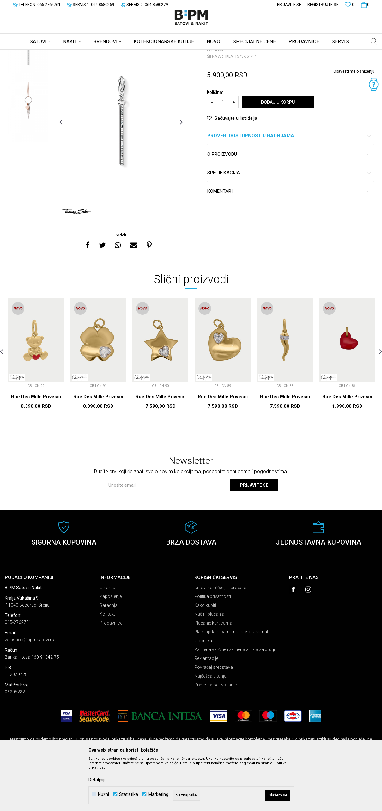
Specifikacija (289, 222)
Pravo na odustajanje (215, 734)
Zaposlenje (111, 646)
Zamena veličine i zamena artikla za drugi (234, 699)
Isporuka (203, 690)
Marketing (158, 794)
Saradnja (109, 654)
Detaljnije (97, 779)
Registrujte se (322, 4)
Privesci (83, 54)
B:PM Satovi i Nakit (21, 54)
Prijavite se (254, 534)
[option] (28, 101)
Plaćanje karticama (213, 672)
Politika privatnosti (212, 646)
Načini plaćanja (209, 663)
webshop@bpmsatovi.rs (29, 689)
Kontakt (107, 663)
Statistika (128, 794)
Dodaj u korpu (278, 151)
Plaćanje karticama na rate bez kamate (232, 681)
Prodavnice (111, 672)
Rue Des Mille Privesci (36, 446)
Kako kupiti (205, 654)
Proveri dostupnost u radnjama (289, 185)
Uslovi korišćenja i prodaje (220, 637)
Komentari (289, 241)
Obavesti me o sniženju (353, 121)
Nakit (67, 54)
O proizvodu (289, 204)
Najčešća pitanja (210, 725)
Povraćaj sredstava (213, 716)
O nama (107, 637)
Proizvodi (50, 54)
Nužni (103, 794)
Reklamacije (206, 707)
